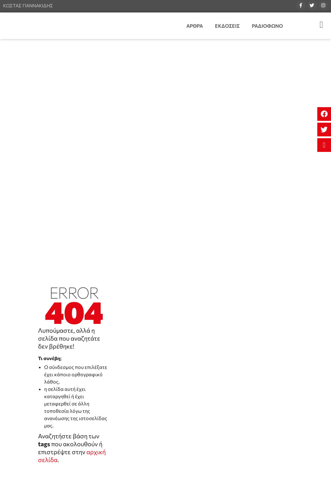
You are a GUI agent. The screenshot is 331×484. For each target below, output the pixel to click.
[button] (324, 114)
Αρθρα (194, 26)
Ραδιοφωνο (267, 26)
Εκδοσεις (227, 26)
